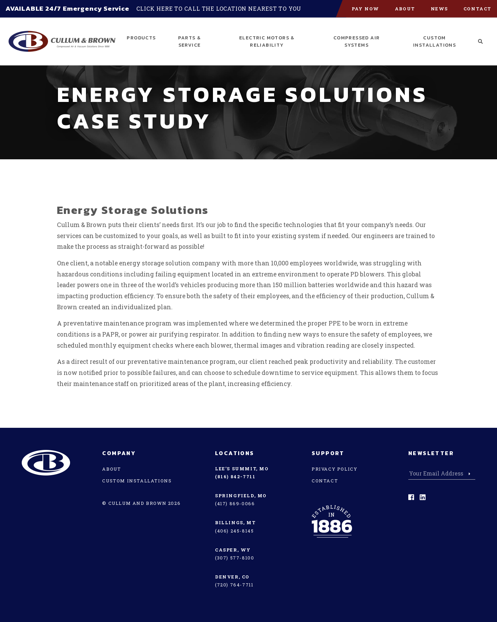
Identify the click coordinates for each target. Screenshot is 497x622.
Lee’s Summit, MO (242, 468)
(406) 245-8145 (234, 531)
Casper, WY (233, 550)
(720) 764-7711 (234, 584)
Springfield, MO (241, 495)
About (405, 8)
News (439, 8)
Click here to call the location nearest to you (218, 8)
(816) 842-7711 (235, 476)
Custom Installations (434, 41)
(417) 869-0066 (235, 503)
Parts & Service (189, 41)
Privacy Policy (334, 469)
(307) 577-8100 (234, 557)
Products (141, 37)
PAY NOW (365, 8)
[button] (480, 41)
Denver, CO (232, 576)
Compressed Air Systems (356, 41)
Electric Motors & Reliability (267, 41)
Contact (477, 8)
